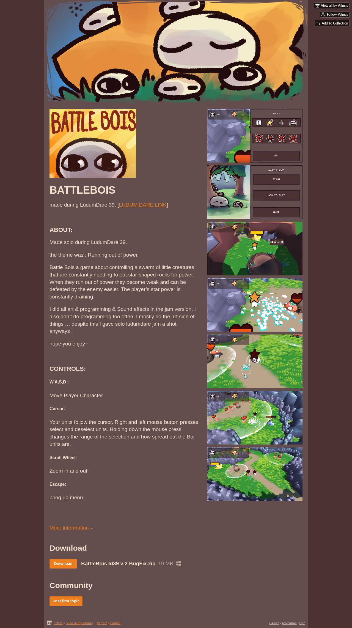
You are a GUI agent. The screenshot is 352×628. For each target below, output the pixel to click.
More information (72, 528)
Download (63, 563)
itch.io (58, 623)
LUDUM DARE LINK (142, 205)
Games (274, 623)
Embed (115, 623)
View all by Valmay (79, 623)
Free (302, 623)
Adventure (289, 623)
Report (102, 623)
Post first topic (66, 601)
